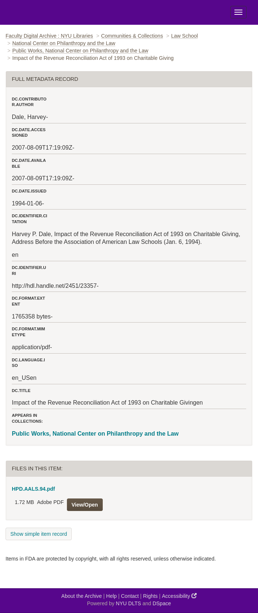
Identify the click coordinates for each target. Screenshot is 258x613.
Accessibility (179, 596)
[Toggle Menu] (238, 12)
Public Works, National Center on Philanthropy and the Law (80, 51)
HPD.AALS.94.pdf (33, 489)
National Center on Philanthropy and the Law (63, 43)
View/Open (85, 505)
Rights (150, 596)
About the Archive (81, 596)
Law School (184, 36)
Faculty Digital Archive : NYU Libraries (49, 36)
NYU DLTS (128, 603)
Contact (130, 596)
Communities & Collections (132, 36)
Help (111, 596)
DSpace (162, 603)
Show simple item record (38, 534)
